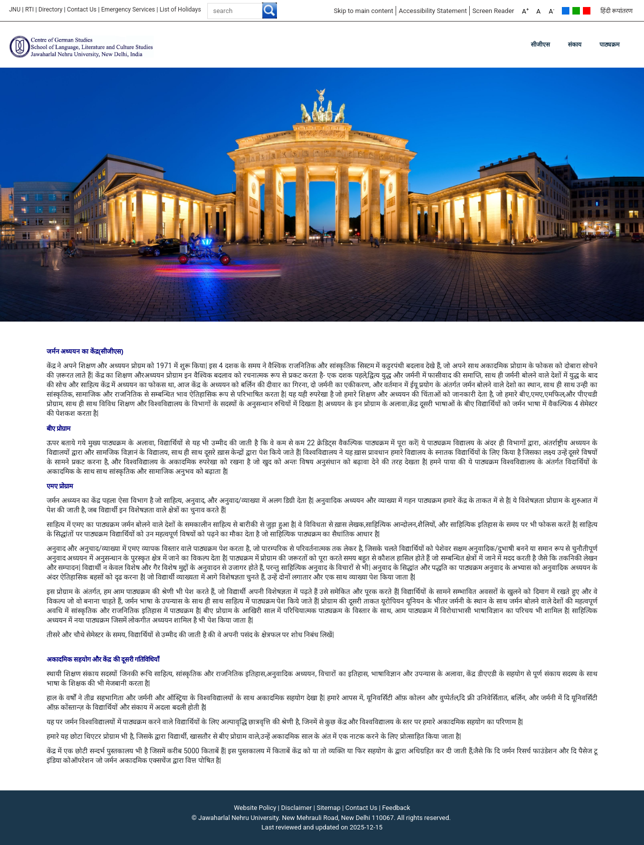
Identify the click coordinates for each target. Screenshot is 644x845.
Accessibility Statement (433, 11)
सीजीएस (540, 44)
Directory (51, 9)
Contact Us (82, 9)
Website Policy (255, 807)
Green (576, 11)
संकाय (574, 44)
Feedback (396, 807)
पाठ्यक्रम (609, 44)
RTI (29, 9)
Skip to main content (363, 11)
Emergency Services (128, 9)
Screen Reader (493, 11)
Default (565, 11)
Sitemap (328, 807)
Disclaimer (296, 807)
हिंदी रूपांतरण (616, 11)
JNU (15, 9)
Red (586, 11)
